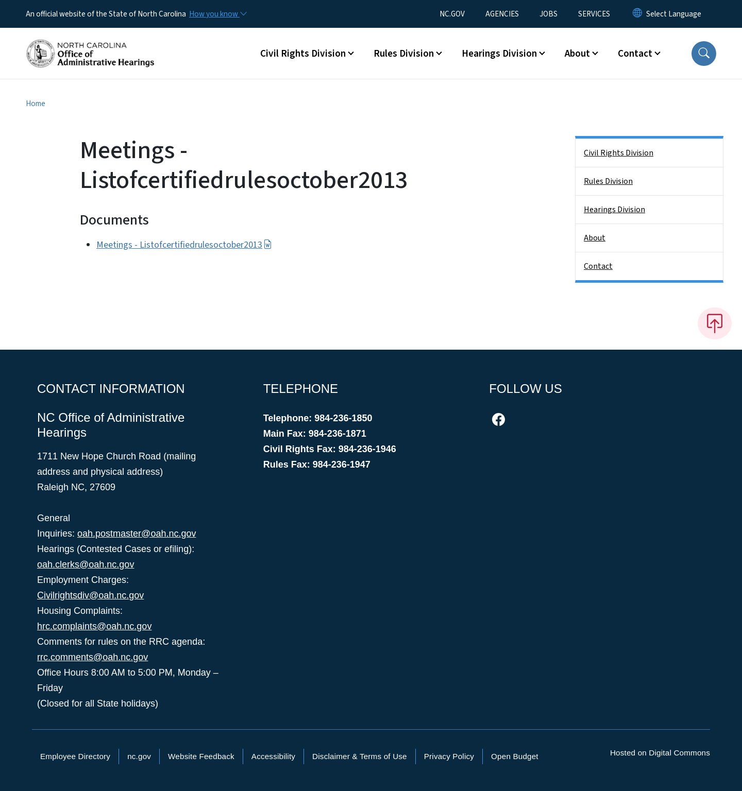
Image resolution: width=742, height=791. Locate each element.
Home (35, 103)
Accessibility (273, 756)
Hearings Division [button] (499, 53)
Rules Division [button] (404, 53)
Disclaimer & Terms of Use (359, 756)
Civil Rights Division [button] (303, 53)
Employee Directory (75, 756)
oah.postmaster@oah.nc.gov (136, 533)
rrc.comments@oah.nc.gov (92, 657)
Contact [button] (635, 53)
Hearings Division (614, 209)
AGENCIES (502, 14)
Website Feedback (201, 756)
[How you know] (217, 14)
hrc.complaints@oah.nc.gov (94, 626)
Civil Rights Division (618, 153)
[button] (704, 53)
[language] (673, 14)
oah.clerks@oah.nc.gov (85, 564)
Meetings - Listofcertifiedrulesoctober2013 (184, 244)
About (594, 238)
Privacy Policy (449, 756)
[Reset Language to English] (637, 14)
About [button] (577, 53)
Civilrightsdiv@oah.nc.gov (90, 595)
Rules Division (608, 181)
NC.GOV (452, 14)
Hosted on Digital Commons (660, 752)
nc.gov (139, 756)
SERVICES (594, 14)
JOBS (548, 14)
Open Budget (514, 756)
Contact (598, 266)
